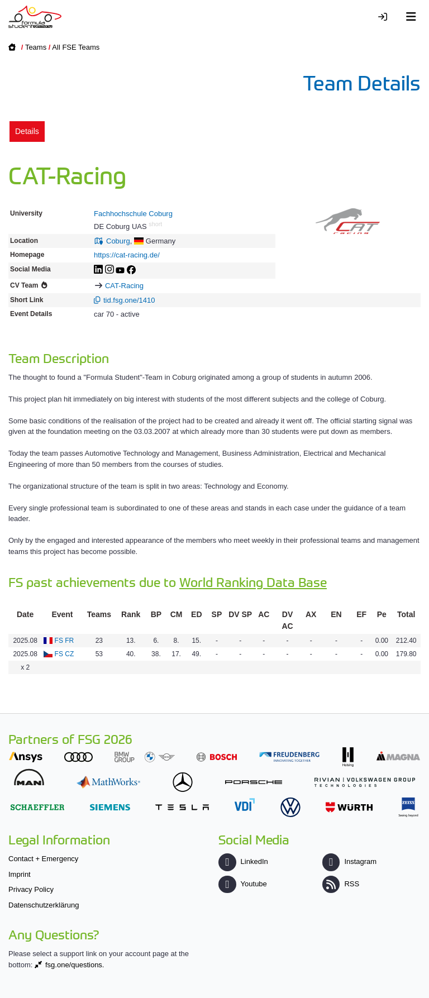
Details (27, 131)
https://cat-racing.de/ (127, 255)
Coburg (118, 241)
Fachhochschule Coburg (133, 213)
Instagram (349, 861)
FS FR (64, 640)
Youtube (242, 884)
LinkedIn (243, 861)
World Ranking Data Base (253, 582)
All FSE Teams (75, 47)
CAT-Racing (124, 285)
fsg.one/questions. (74, 965)
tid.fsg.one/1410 (129, 300)
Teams (35, 47)
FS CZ (64, 654)
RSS (340, 884)
